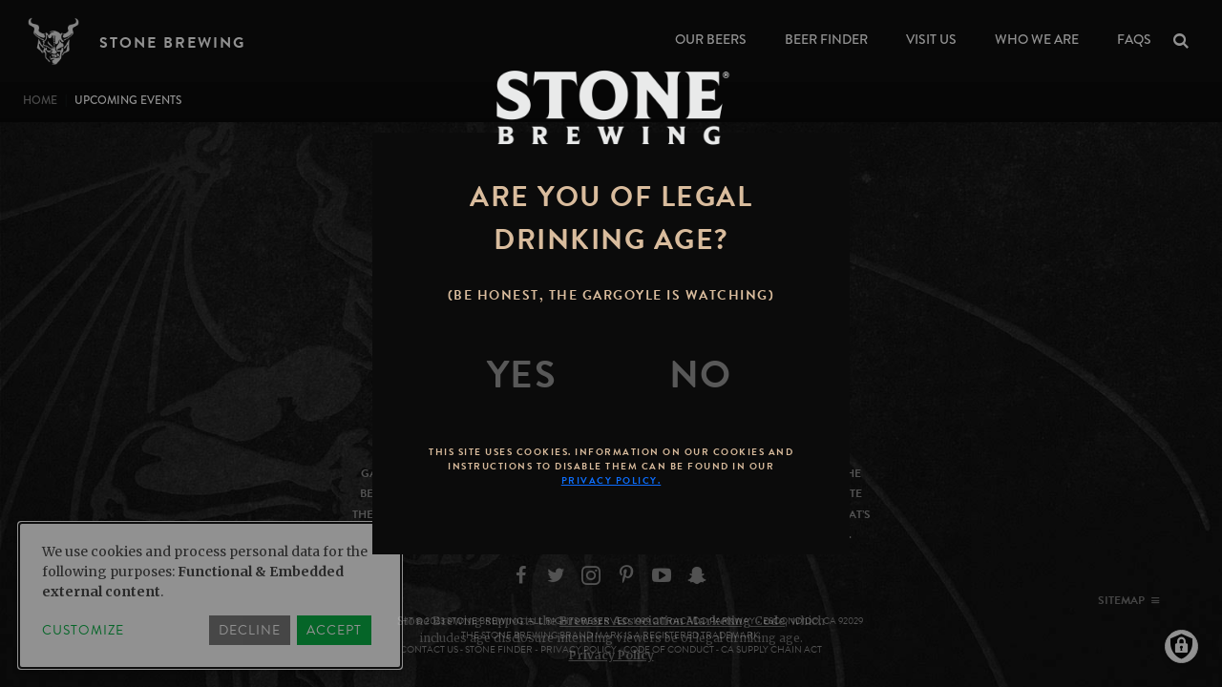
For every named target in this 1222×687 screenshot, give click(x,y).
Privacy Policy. (611, 480)
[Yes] (522, 375)
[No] (701, 375)
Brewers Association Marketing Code (672, 621)
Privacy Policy (611, 655)
